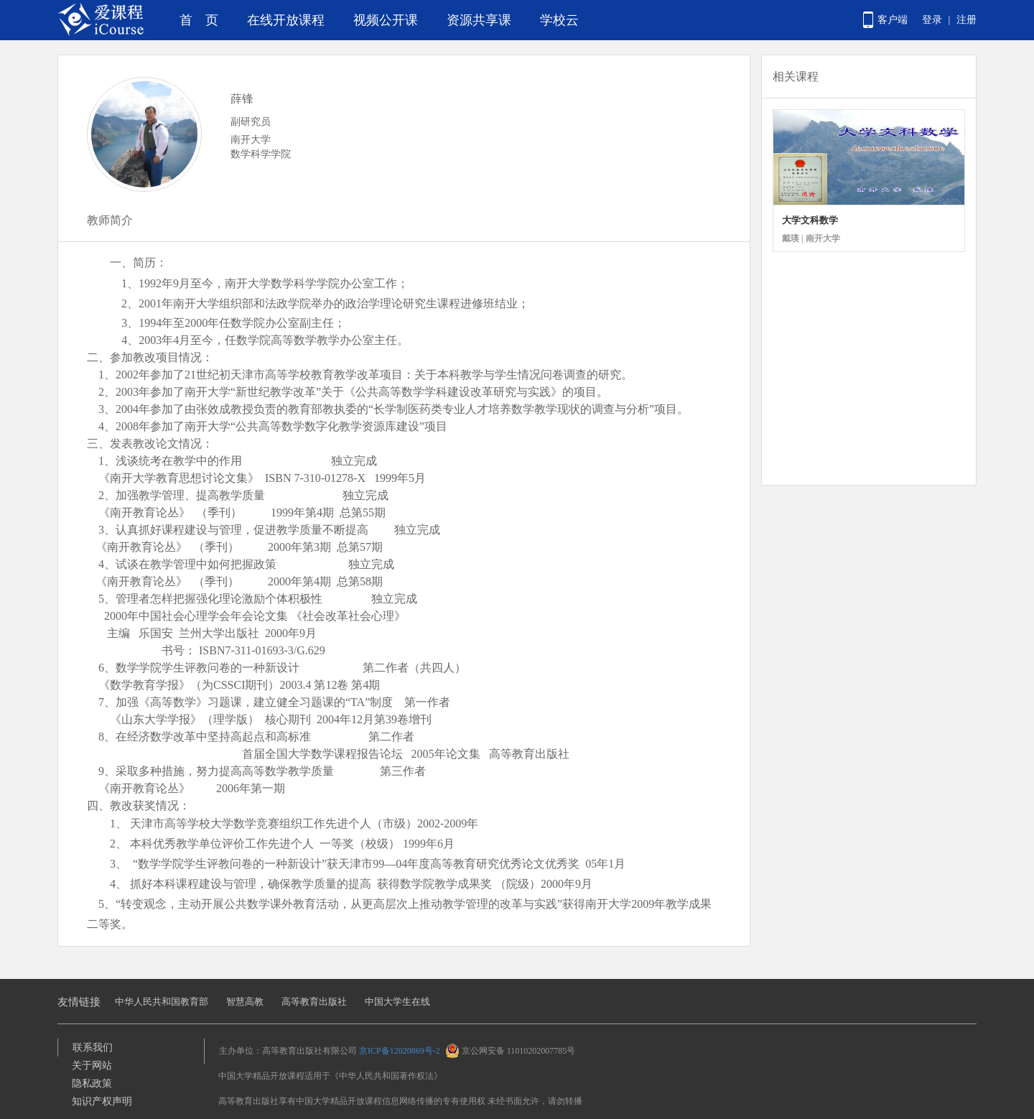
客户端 (892, 19)
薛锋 (241, 99)
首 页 (199, 20)
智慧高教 (245, 1001)
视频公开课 (385, 20)
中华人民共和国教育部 (161, 1001)
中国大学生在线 (397, 1001)
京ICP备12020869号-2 (399, 1051)
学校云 (559, 20)
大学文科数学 (810, 220)
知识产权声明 (102, 1101)
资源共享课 (479, 20)
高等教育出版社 (314, 1001)
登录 (932, 19)
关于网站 (92, 1065)
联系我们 (93, 1047)
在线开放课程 (286, 20)
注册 (966, 19)
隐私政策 (92, 1083)
